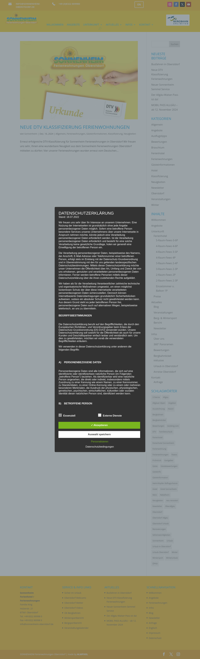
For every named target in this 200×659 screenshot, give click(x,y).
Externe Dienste (110, 415)
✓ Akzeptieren (99, 425)
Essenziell (67, 415)
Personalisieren (99, 441)
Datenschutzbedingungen (99, 446)
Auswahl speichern (99, 434)
